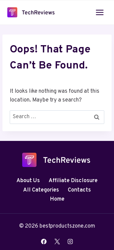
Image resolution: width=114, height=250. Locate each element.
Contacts (79, 190)
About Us (28, 180)
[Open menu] (99, 12)
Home (57, 199)
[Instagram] (70, 241)
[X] (57, 241)
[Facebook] (43, 241)
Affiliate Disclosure (73, 180)
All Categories (41, 190)
